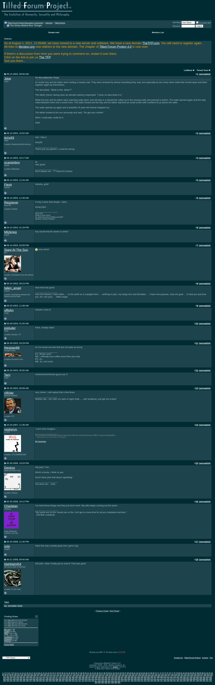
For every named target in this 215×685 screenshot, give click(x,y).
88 (198, 673)
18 (34, 673)
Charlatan (11, 506)
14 (25, 673)
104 (28, 675)
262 (125, 679)
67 (149, 673)
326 (125, 680)
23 (46, 673)
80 (179, 673)
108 (41, 675)
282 (190, 679)
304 (53, 680)
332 (145, 680)
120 (80, 675)
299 (37, 680)
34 (72, 673)
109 (44, 675)
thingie (19, 606)
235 (37, 679)
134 (126, 675)
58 (128, 673)
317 (96, 680)
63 (139, 673)
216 (184, 677)
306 (60, 680)
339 (168, 680)
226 (7, 679)
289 (4, 680)
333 (148, 680)
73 (163, 673)
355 (102, 682)
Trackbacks (8, 637)
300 (40, 680)
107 (38, 675)
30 (62, 673)
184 (79, 677)
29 (60, 673)
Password (176, 26)
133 (123, 675)
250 (86, 679)
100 (15, 675)
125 (97, 675)
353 (96, 682)
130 (113, 675)
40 (86, 673)
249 (83, 679)
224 (210, 677)
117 (70, 675)
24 (48, 673)
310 (73, 680)
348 (197, 680)
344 (184, 680)
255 (102, 679)
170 (34, 677)
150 (178, 675)
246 (73, 679)
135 (129, 675)
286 (204, 679)
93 (209, 673)
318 (99, 680)
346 (190, 680)
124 (93, 675)
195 (115, 677)
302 (47, 680)
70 (156, 673)
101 (18, 675)
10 (16, 673)
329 (135, 680)
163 (11, 677)
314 (86, 680)
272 (158, 679)
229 (17, 679)
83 (186, 673)
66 (146, 673)
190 (99, 677)
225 (4, 679)
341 (174, 680)
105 (31, 675)
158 (205, 675)
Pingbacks (8, 639)
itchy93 (9, 138)
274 (164, 679)
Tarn (7, 375)
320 (105, 680)
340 (171, 680)
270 (151, 679)
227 (11, 679)
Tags (6, 602)
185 (83, 677)
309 (70, 680)
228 (14, 679)
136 (133, 675)
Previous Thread (102, 611)
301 (43, 680)
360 (119, 682)
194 (112, 677)
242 (60, 679)
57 (125, 673)
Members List (158, 32)
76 (170, 673)
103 (25, 675)
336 (158, 680)
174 (47, 677)
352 (210, 680)
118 (74, 675)
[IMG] (6, 633)
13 (23, 673)
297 (30, 680)
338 (164, 680)
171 (37, 677)
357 (109, 682)
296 (27, 680)
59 (130, 673)
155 (195, 675)
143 (156, 675)
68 (151, 673)
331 (141, 680)
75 (167, 673)
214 (177, 677)
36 (76, 673)
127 (103, 675)
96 (5, 675)
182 (73, 677)
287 (207, 679)
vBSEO (115, 667)
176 (53, 677)
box (5, 606)
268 (145, 679)
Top (211, 658)
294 (20, 680)
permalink (205, 74)
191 (102, 677)
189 (96, 677)
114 (61, 675)
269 (148, 679)
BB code (7, 630)
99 (12, 675)
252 (92, 679)
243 (63, 679)
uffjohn (9, 310)
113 (57, 675)
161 (4, 677)
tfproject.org (27, 46)
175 (50, 677)
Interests (48, 23)
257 (109, 679)
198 (125, 677)
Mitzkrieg (10, 232)
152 (185, 675)
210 (164, 677)
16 (30, 673)
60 (132, 673)
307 (63, 680)
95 (3, 675)
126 (100, 675)
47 (102, 673)
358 (112, 682)
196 (119, 677)
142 (152, 675)
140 (146, 675)
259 (115, 679)
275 (168, 679)
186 (86, 677)
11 (18, 673)
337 (161, 680)
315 (89, 680)
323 (115, 680)
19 (37, 673)
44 (95, 673)
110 (48, 675)
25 (51, 673)
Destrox (9, 467)
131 (116, 675)
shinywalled (12, 606)
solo (7, 546)
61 (135, 673)
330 (138, 680)
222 (204, 677)
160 (211, 675)
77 (172, 673)
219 (194, 677)
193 (109, 677)
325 (122, 680)
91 (205, 673)
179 (63, 677)
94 (212, 673)
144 (159, 675)
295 (24, 680)
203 (141, 677)
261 (122, 679)
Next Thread (114, 611)
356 (105, 682)
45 (97, 673)
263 (128, 679)
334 (151, 680)
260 (119, 679)
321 (109, 680)
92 (207, 673)
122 (87, 675)
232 (27, 679)
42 (90, 673)
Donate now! (53, 32)
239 (50, 679)
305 (56, 680)
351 (207, 680)
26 (53, 673)
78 (175, 673)
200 (132, 677)
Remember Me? (203, 23)
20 (39, 673)
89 (200, 673)
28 (58, 673)
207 (155, 677)
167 (24, 677)
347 (194, 680)
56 (123, 673)
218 (190, 677)
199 (128, 677)
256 (105, 679)
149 (175, 675)
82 (184, 673)
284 (197, 679)
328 (132, 680)
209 (161, 677)
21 (41, 673)
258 (112, 679)
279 (181, 679)
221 (200, 677)
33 (69, 673)
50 (109, 673)
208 (158, 677)
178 (60, 677)
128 (106, 675)
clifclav (9, 393)
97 (8, 675)
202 (138, 677)
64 (142, 673)
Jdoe (7, 78)
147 (168, 675)
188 (92, 677)
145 (162, 675)
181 (70, 677)
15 (27, 673)
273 (161, 679)
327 (128, 680)
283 (194, 679)
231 (24, 679)
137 (136, 675)
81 (181, 673)
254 (99, 679)
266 (138, 679)
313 (83, 680)
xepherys (10, 429)
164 (14, 677)
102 (21, 675)
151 (182, 675)
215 (181, 677)
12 (20, 673)
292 (14, 680)
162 (7, 677)
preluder (10, 328)
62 (137, 673)
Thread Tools (202, 70)
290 (7, 680)
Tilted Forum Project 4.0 (115, 46)
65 (144, 673)
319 (102, 680)
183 (76, 677)
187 (89, 677)
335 (155, 680)
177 (56, 677)
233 (30, 679)
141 (149, 675)
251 (89, 679)
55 (121, 673)
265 (135, 679)
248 (79, 679)
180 (66, 677)
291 (11, 680)
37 (79, 673)
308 (66, 680)
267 (141, 679)
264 (132, 679)
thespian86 (11, 347)
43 (93, 673)
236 (40, 679)
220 (197, 677)
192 (105, 677)
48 (104, 673)
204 (145, 677)
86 (193, 673)
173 (43, 677)
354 (99, 682)
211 (168, 677)
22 (44, 673)
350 (204, 680)
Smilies (7, 631)
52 (114, 673)
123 (90, 675)
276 (171, 679)
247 (76, 679)
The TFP (45, 57)
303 (50, 680)
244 (66, 679)
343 (181, 680)
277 (174, 679)
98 (10, 675)
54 (118, 673)
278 (177, 679)
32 (67, 673)
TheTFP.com (151, 43)
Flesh (8, 184)
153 (188, 675)
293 (17, 680)
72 (160, 673)
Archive (205, 658)
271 (155, 679)
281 (187, 679)
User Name (177, 22)
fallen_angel (12, 288)
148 (172, 675)
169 (30, 677)
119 (77, 675)
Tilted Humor (60, 23)
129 (110, 675)
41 (88, 673)
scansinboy (12, 162)
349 (200, 680)
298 (34, 680)
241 (56, 679)
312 (79, 680)
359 (115, 682)
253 (96, 679)
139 (142, 675)
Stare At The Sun (16, 250)
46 (100, 673)
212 (171, 677)
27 (55, 673)
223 (207, 677)
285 (200, 679)
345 (187, 680)
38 (81, 673)
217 (187, 677)
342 (177, 680)
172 (40, 677)
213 (174, 677)
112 (54, 675)
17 (32, 673)
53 (116, 673)
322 (112, 680)
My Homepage (40, 441)
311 (76, 680)
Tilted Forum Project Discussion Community (25, 23)
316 (92, 680)
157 (201, 675)
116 (67, 675)
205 (148, 677)
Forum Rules (9, 644)
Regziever (11, 202)
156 (198, 675)
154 (191, 675)
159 (208, 675)
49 (107, 673)
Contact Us (178, 658)
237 (43, 679)
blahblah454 (12, 564)
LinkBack (188, 70)
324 (119, 680)
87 (196, 673)
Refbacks (7, 641)
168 (27, 677)
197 (122, 677)
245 (70, 679)
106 (34, 675)
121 (83, 675)
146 (165, 675)
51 (111, 673)
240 (53, 679)
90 (202, 673)
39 (83, 673)
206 (151, 677)
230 (20, 679)
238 (47, 679)
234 (34, 679)
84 (188, 673)
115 (64, 675)
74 (165, 673)
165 (17, 677)
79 (177, 673)
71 (158, 673)
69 (153, 673)
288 (210, 679)
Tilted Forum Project (192, 658)
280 (184, 679)
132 (119, 675)
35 (74, 673)
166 (20, 677)
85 (191, 673)
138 (139, 675)
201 (135, 677)
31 (65, 673)
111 (51, 675)
